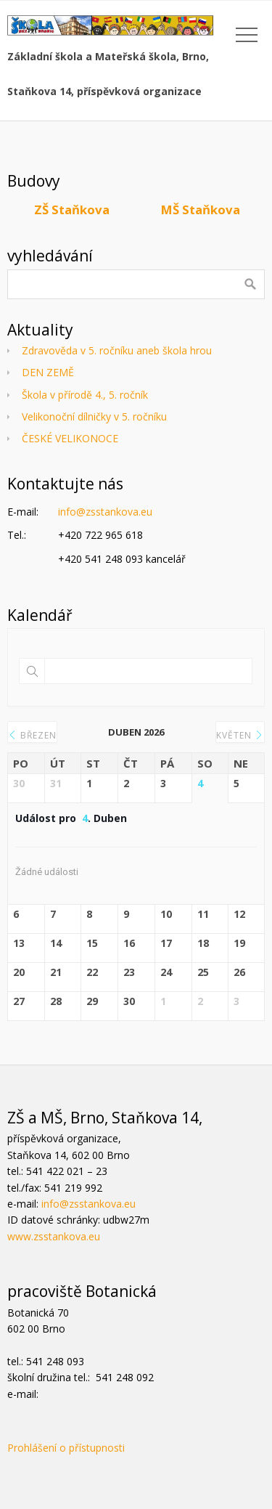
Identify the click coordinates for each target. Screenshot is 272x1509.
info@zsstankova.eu (105, 511)
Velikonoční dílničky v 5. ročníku (94, 416)
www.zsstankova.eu (53, 1236)
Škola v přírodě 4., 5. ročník (85, 395)
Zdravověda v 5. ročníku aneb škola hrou (117, 350)
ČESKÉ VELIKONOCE (70, 438)
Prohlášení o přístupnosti (66, 1448)
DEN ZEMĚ (48, 372)
